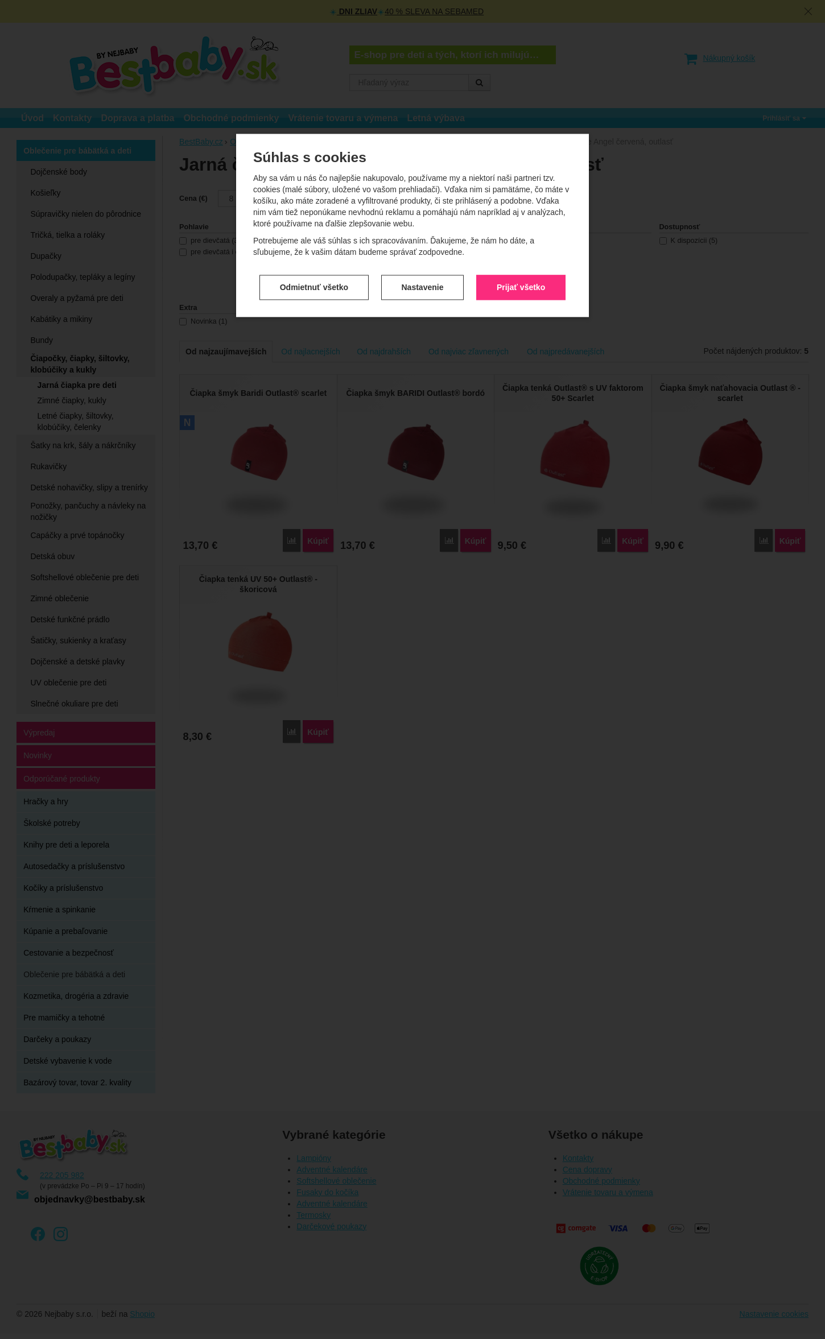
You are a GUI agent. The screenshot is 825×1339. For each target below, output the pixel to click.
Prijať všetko (521, 277)
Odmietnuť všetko (314, 277)
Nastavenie (423, 277)
